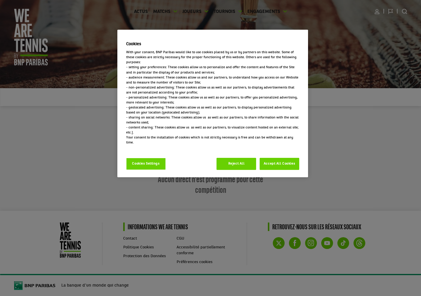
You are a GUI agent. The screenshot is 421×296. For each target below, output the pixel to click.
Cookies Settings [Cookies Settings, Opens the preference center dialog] (145, 163)
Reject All (236, 163)
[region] (212, 104)
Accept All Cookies (279, 163)
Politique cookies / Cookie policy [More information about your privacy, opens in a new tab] (152, 147)
